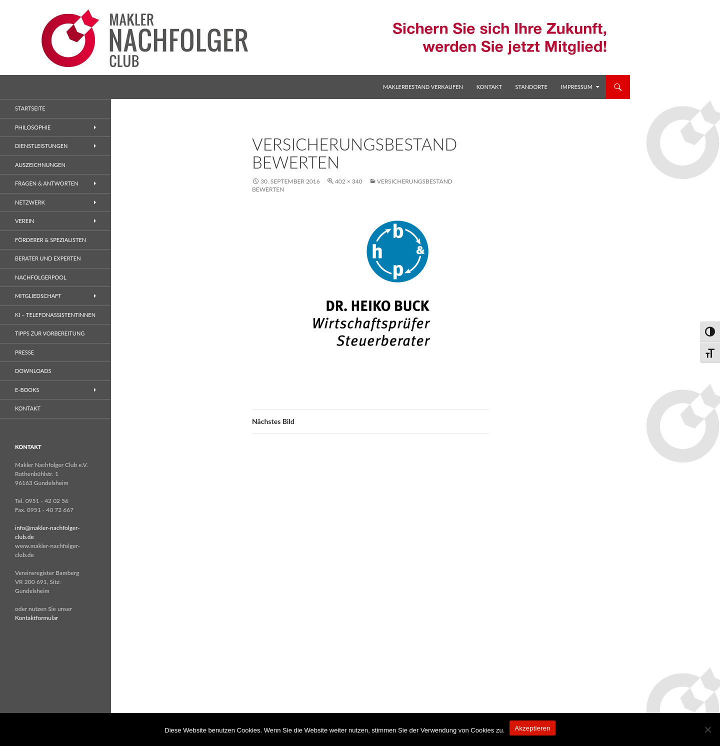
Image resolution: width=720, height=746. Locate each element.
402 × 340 (348, 181)
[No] (707, 729)
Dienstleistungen (41, 145)
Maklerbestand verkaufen (423, 87)
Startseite (30, 108)
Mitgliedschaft (38, 295)
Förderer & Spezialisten (50, 239)
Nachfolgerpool (40, 277)
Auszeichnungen (40, 165)
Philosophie (32, 127)
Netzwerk (30, 202)
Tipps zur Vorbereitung (49, 333)
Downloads (33, 371)
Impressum (576, 87)
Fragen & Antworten (46, 183)
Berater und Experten (48, 258)
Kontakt (489, 87)
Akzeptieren (532, 728)
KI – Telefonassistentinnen (55, 315)
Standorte (532, 87)
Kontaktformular (36, 618)
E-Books (27, 389)
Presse (24, 352)
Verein (24, 221)
